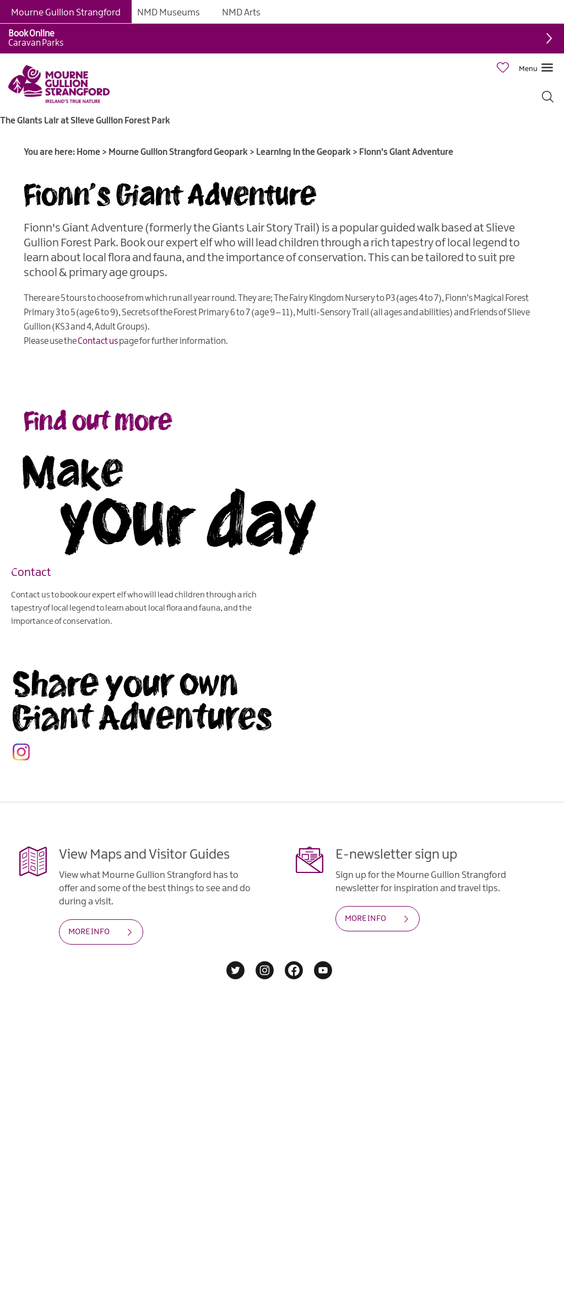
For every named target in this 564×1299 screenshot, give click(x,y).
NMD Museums (168, 13)
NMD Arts (241, 13)
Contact (31, 572)
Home (88, 152)
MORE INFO (89, 932)
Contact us (98, 341)
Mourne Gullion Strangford (66, 13)
